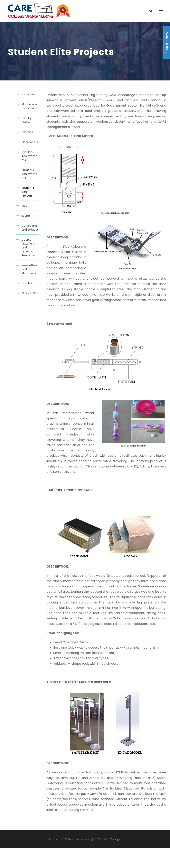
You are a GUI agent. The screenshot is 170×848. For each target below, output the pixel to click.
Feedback (28, 283)
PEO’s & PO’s (30, 293)
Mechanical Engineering (29, 106)
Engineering (29, 94)
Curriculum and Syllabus (30, 228)
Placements (30, 142)
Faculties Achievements (29, 156)
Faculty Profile (27, 120)
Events (26, 216)
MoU (24, 206)
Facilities (27, 132)
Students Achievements (29, 174)
